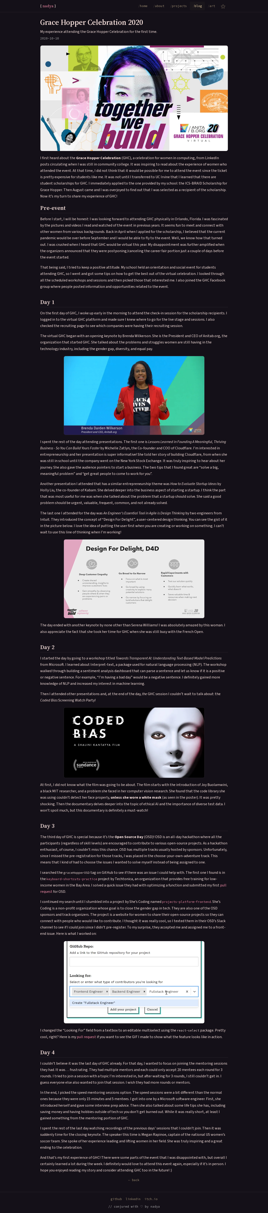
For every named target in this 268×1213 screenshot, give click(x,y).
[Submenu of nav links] (223, 6)
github (116, 1199)
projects (178, 6)
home (143, 6)
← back (134, 1180)
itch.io (151, 1199)
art (211, 6)
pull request (86, 1037)
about (158, 6)
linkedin (133, 1199)
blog (197, 6)
